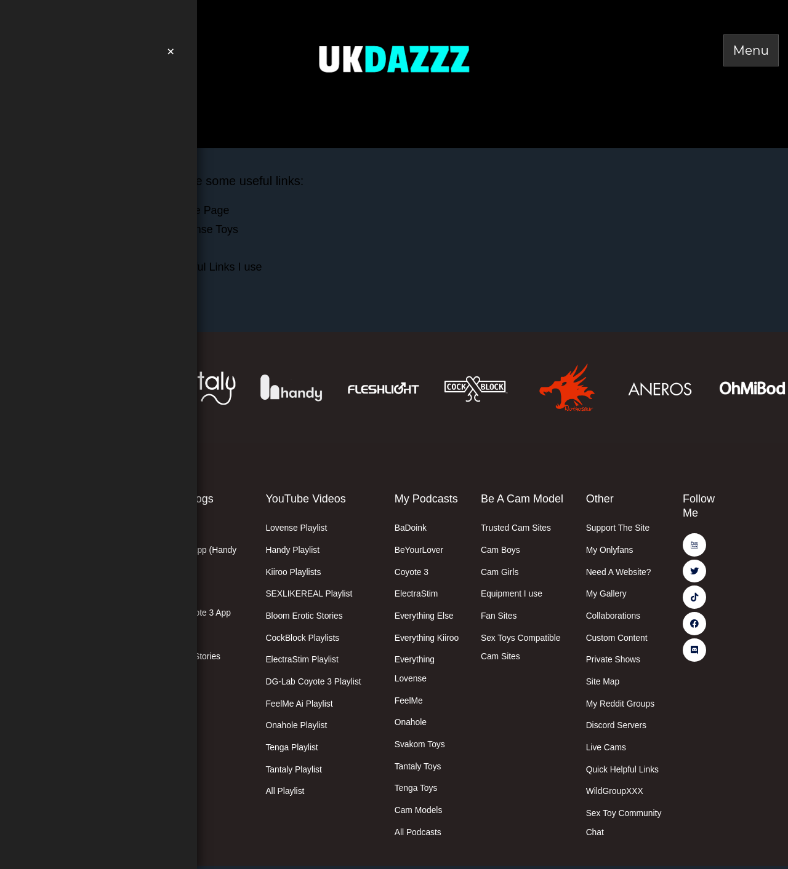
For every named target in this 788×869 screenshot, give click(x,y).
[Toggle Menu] (751, 50)
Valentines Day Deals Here (115, 106)
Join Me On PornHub (118, 15)
